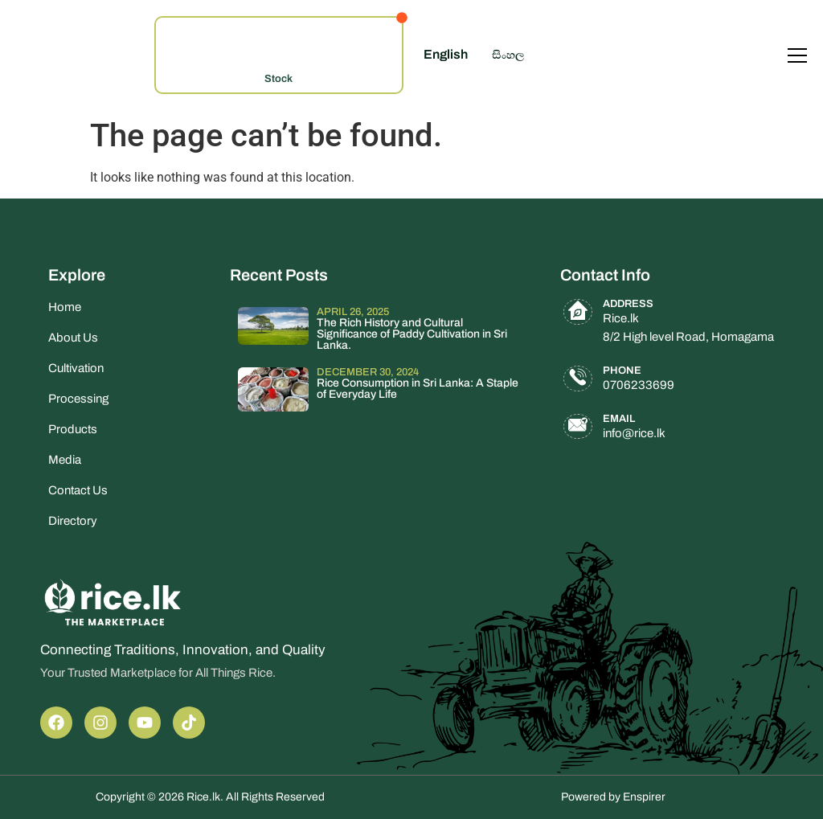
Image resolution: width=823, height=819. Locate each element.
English (446, 54)
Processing (78, 398)
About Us (73, 337)
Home (64, 307)
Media (64, 459)
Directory (72, 520)
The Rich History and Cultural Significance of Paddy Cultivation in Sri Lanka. (412, 334)
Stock (278, 78)
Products (72, 429)
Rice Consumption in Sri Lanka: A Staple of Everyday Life (417, 388)
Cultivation (76, 368)
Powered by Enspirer (613, 797)
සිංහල (508, 55)
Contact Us (78, 490)
